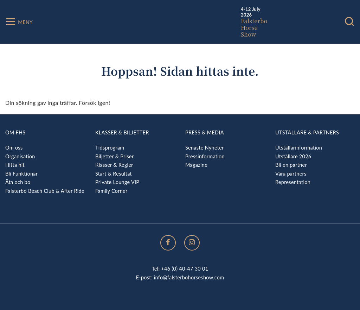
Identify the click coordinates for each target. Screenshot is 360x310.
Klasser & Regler (114, 165)
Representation (292, 182)
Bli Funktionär (21, 174)
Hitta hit (15, 165)
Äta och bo (17, 182)
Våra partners (291, 174)
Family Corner (111, 191)
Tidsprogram (109, 148)
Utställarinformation (298, 148)
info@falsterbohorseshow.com (189, 277)
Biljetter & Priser (114, 156)
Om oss (13, 148)
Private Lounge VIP (117, 182)
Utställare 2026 (293, 156)
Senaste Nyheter (204, 148)
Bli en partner (291, 165)
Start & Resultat (113, 174)
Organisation (20, 156)
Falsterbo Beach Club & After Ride (44, 191)
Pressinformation (205, 156)
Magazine (196, 165)
